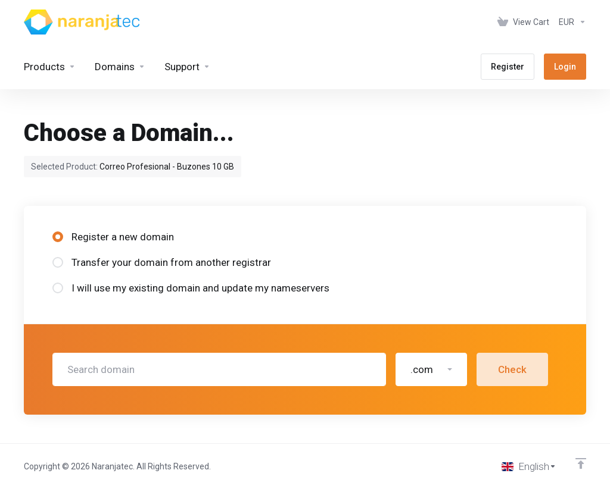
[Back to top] (581, 463)
